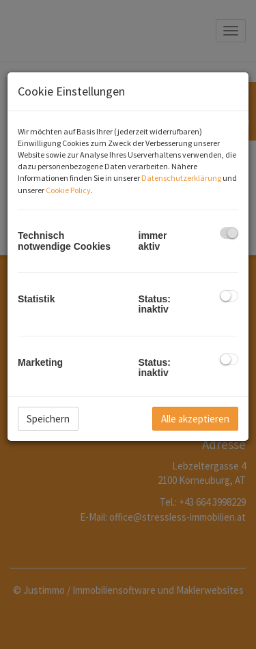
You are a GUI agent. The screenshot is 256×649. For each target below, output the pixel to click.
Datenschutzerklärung (181, 178)
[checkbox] (229, 233)
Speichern (48, 418)
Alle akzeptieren (195, 418)
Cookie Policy (68, 190)
